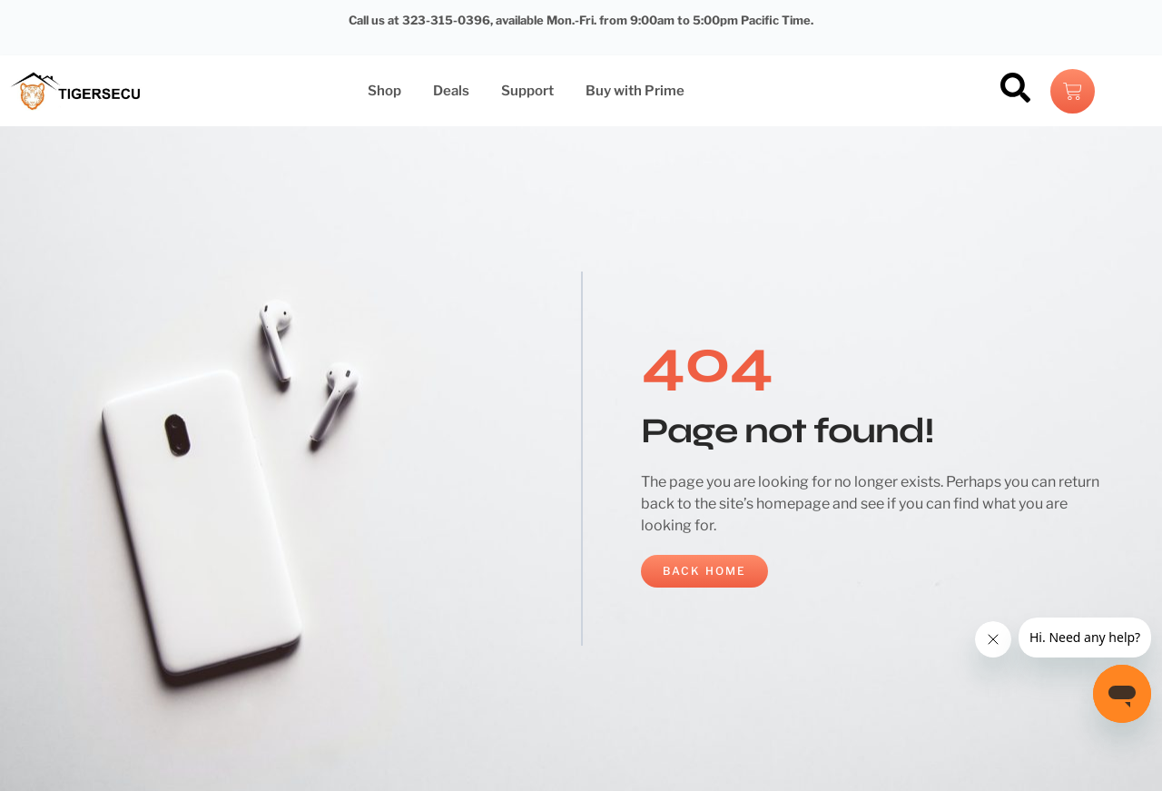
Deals (451, 91)
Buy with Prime (635, 91)
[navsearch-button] (1015, 91)
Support (527, 91)
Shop (384, 91)
